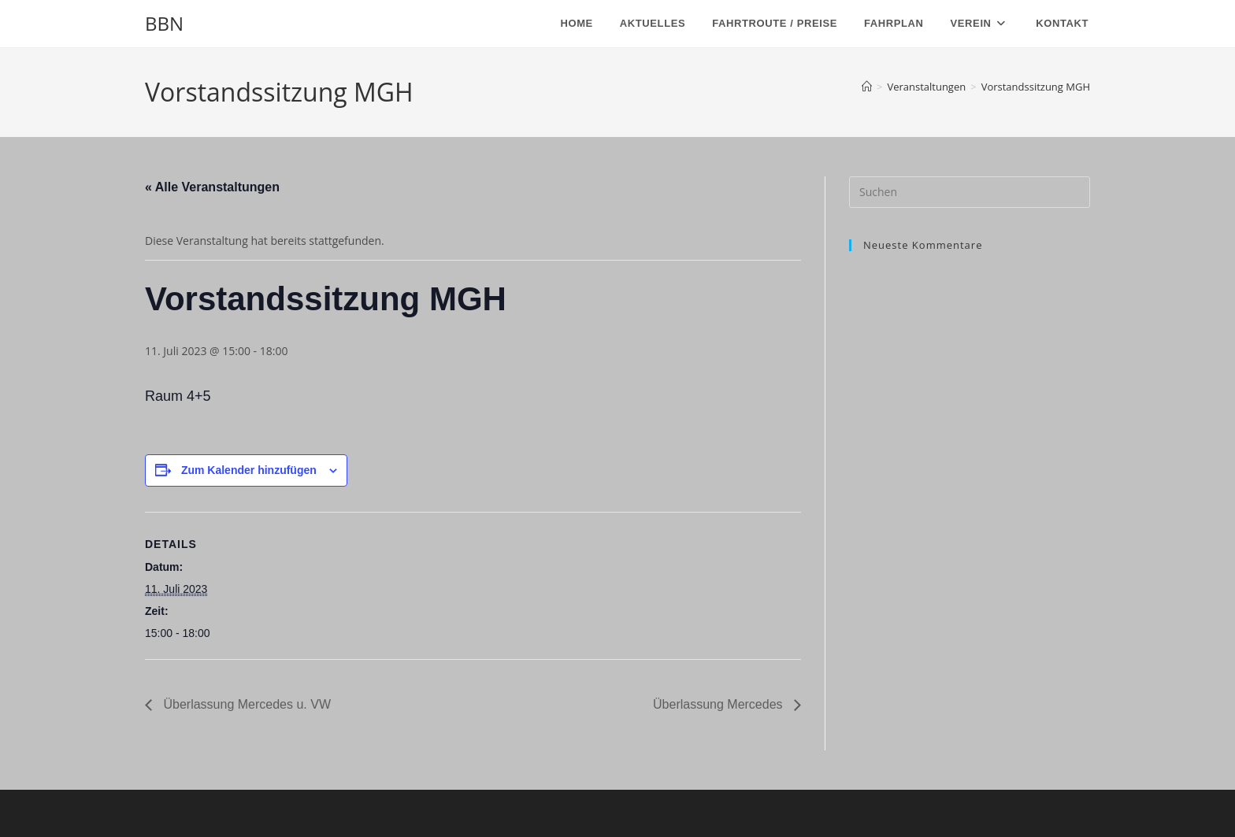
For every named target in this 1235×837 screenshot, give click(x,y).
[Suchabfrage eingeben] (969, 192)
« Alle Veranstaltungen (212, 187)
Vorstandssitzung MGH (1035, 87)
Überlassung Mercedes (719, 704)
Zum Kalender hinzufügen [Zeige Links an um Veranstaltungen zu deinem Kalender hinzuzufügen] (249, 470)
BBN (164, 23)
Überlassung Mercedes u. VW (245, 704)
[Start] (867, 87)
